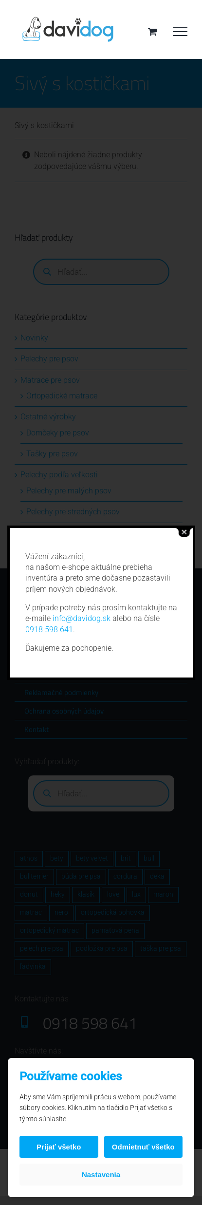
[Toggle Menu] (180, 31)
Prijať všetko (59, 1147)
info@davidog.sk (81, 618)
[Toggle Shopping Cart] (152, 31)
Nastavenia (101, 1174)
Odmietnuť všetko (143, 1147)
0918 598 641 (49, 629)
